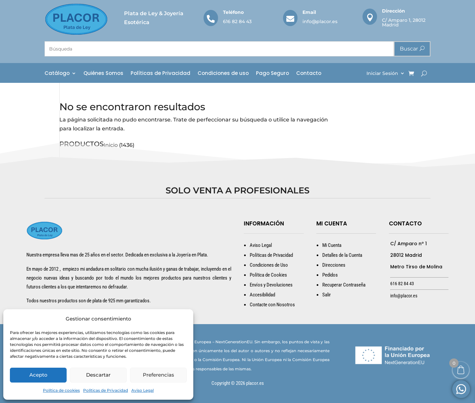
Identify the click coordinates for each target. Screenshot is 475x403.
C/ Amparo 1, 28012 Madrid (404, 22)
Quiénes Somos (103, 74)
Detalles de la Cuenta (342, 255)
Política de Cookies (268, 275)
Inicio (111, 145)
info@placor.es (319, 21)
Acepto (38, 375)
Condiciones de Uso (269, 265)
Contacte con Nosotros (272, 305)
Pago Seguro (272, 74)
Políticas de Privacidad (105, 390)
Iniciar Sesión (382, 73)
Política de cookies (61, 390)
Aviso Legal (142, 390)
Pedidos (330, 275)
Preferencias (158, 375)
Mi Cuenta (331, 245)
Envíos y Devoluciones (271, 285)
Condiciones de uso (223, 74)
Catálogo (57, 74)
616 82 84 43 (237, 21)
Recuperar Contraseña (343, 285)
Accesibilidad (262, 295)
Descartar (98, 375)
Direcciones (333, 265)
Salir (326, 295)
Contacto (308, 74)
